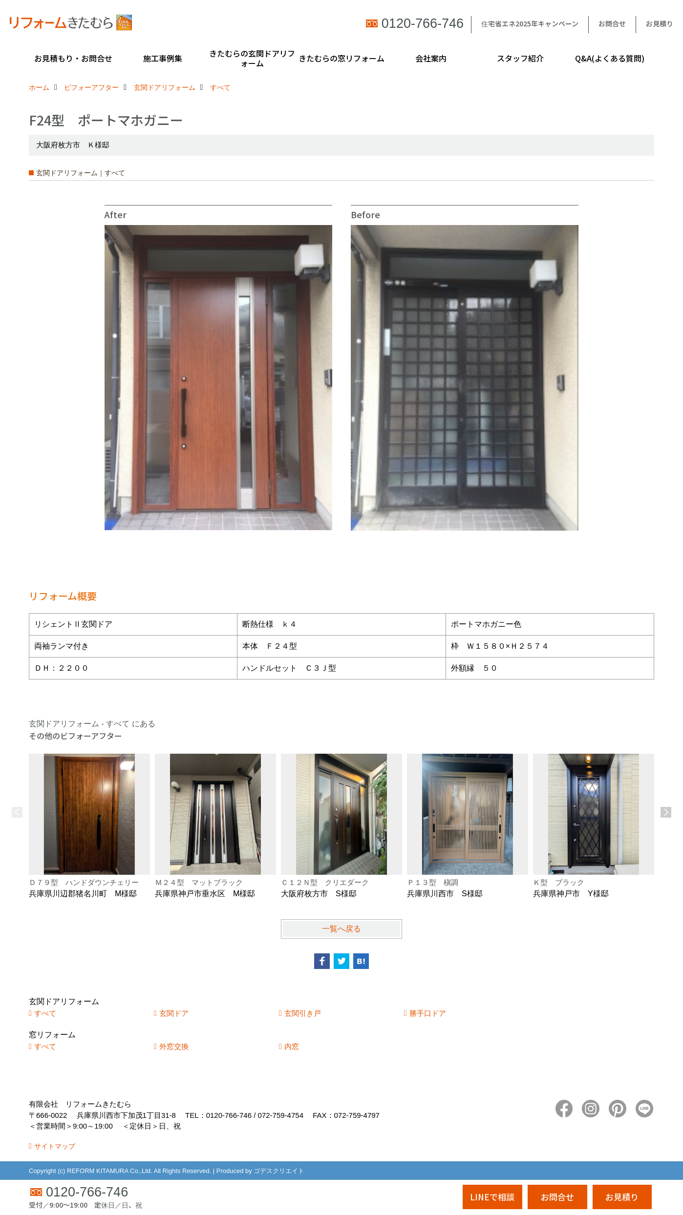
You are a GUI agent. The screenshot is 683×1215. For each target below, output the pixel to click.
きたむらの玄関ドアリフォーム (252, 58)
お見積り (659, 23)
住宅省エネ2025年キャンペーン (529, 23)
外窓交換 (174, 1046)
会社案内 (431, 58)
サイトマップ (54, 1146)
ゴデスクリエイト (279, 1170)
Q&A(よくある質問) (609, 58)
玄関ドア (174, 1013)
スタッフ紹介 (520, 58)
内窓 (291, 1046)
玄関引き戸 (302, 1013)
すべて (45, 1013)
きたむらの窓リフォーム (341, 58)
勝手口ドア (427, 1013)
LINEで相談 (492, 1197)
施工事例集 (162, 58)
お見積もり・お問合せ (73, 58)
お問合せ (612, 23)
